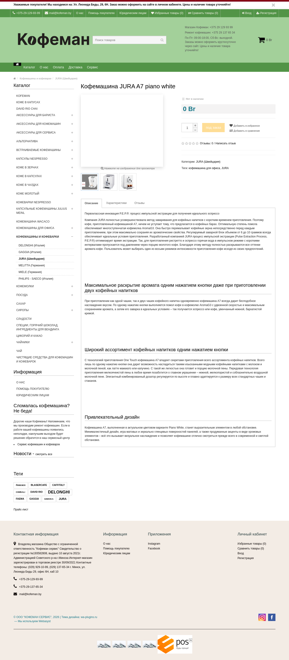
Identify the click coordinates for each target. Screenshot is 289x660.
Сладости (23, 318)
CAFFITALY (58, 485)
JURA (63, 499)
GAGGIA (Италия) (30, 252)
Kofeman (23, 95)
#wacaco (21, 485)
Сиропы (45, 312)
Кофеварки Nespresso (33, 202)
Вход (246, 13)
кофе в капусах (28, 102)
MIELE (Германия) (30, 272)
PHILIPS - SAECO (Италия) (36, 278)
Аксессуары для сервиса (45, 134)
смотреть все (43, 454)
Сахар (21, 303)
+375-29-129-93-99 (26, 13)
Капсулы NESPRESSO (45, 160)
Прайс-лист (21, 509)
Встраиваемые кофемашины (45, 151)
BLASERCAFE (39, 485)
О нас (79, 13)
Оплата (58, 67)
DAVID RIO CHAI (26, 108)
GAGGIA (34, 499)
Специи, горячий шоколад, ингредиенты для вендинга (37, 327)
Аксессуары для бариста (45, 117)
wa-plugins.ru (89, 617)
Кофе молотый (45, 195)
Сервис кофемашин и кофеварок (38, 444)
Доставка (75, 67)
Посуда (45, 296)
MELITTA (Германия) (32, 265)
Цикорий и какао (29, 335)
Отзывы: (206, 143)
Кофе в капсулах (45, 178)
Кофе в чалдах (45, 186)
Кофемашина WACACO (33, 221)
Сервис (92, 67)
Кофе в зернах (45, 169)
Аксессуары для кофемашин (45, 125)
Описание (91, 203)
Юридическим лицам (132, 13)
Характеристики (116, 203)
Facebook (154, 548)
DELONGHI (59, 492)
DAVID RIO (37, 492)
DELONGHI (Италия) (32, 245)
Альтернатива (45, 143)
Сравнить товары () (203, 13)
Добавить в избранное (245, 125)
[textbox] (129, 40)
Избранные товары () (167, 13)
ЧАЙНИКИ (45, 344)
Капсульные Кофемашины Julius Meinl (45, 212)
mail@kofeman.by (58, 13)
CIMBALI (20, 492)
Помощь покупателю (101, 13)
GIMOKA (48, 499)
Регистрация (266, 13)
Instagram (154, 543)
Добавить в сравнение (245, 130)
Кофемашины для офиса (45, 229)
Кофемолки (45, 288)
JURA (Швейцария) (66, 78)
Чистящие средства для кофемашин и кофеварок (44, 359)
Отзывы (139, 203)
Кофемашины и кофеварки (35, 78)
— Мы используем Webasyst (32, 621)
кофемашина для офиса (204, 168)
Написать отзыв (225, 143)
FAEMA (20, 499)
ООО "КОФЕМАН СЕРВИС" (33, 617)
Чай (19, 351)
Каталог (29, 67)
